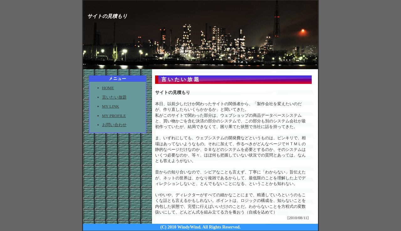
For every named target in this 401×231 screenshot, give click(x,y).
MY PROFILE (114, 115)
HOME (108, 87)
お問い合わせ (114, 124)
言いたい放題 (114, 97)
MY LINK (110, 106)
